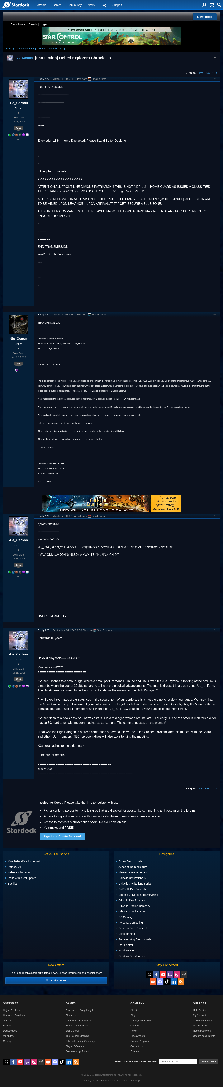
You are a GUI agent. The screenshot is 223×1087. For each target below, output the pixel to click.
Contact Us (136, 1046)
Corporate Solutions (14, 1015)
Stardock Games (25, 48)
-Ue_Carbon (18, 103)
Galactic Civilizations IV (78, 1020)
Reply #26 (43, 78)
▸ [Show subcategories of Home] (14, 49)
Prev (207, 73)
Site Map (135, 1080)
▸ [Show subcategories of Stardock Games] (36, 49)
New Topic (204, 16)
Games (57, 5)
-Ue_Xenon (18, 339)
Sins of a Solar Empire (51, 48)
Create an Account (203, 1020)
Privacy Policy (90, 1080)
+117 (18, 127)
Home (8, 48)
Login (43, 24)
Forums (134, 1051)
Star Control (72, 1030)
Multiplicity (8, 1036)
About (133, 1010)
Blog (103, 5)
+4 (18, 363)
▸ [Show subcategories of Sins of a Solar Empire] (65, 49)
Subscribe (208, 1061)
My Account (199, 1015)
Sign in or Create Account (62, 836)
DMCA (124, 1080)
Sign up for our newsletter (136, 1061)
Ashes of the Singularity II (79, 1010)
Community (75, 5)
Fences (7, 1025)
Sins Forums (97, 79)
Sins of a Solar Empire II (79, 1025)
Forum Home (17, 24)
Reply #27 (43, 314)
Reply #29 (43, 630)
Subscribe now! (56, 980)
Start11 (7, 1020)
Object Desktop (11, 1010)
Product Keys (200, 1025)
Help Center (199, 1010)
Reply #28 (43, 516)
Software (41, 5)
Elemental (71, 1015)
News (91, 5)
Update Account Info (204, 1036)
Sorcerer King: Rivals (77, 1051)
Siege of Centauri (75, 1046)
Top (214, 79)
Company (137, 1003)
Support (117, 5)
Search (33, 24)
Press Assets (137, 1036)
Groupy (7, 1041)
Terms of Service (109, 1080)
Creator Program (139, 1041)
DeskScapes (10, 1030)
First (200, 73)
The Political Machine (77, 1036)
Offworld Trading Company (80, 1041)
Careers (134, 1025)
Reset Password (202, 1030)
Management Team (140, 1020)
